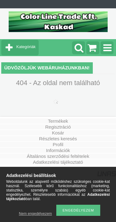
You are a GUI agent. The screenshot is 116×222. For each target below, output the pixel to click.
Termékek (58, 121)
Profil (58, 144)
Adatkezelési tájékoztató (58, 162)
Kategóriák (26, 46)
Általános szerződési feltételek (58, 156)
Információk (58, 150)
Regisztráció (58, 127)
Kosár (58, 132)
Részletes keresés (58, 138)
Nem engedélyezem (35, 214)
